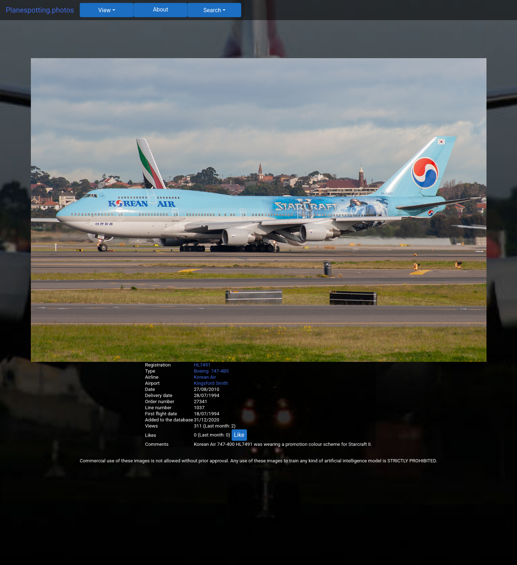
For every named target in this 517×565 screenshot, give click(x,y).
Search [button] (212, 10)
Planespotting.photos (40, 10)
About (160, 9)
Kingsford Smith (211, 383)
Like (239, 434)
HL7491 (202, 365)
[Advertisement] (258, 42)
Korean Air (205, 377)
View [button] (104, 10)
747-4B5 (220, 371)
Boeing (201, 371)
